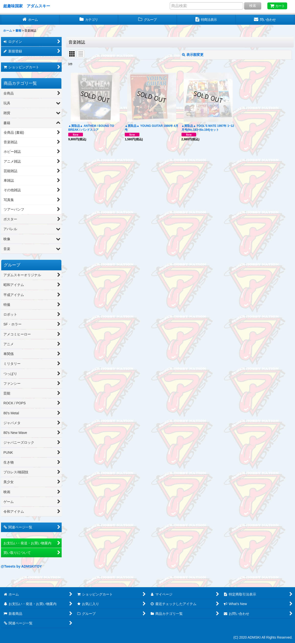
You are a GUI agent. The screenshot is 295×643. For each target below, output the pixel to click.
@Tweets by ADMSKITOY (21, 566)
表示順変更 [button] (193, 55)
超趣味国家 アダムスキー (26, 6)
